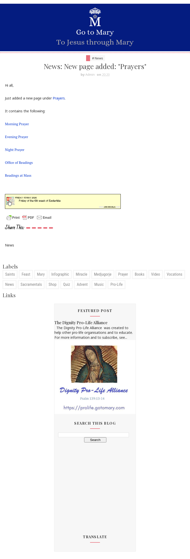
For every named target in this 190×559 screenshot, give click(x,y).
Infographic (60, 274)
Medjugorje (103, 274)
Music (99, 284)
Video (155, 274)
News (9, 284)
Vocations (174, 274)
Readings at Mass (18, 175)
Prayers (59, 98)
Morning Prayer (17, 124)
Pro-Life (116, 284)
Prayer (123, 274)
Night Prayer (14, 149)
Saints (10, 274)
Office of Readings (19, 162)
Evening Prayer (16, 136)
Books (139, 274)
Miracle (81, 274)
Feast (26, 274)
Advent (82, 284)
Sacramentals (31, 284)
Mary (41, 274)
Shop (52, 284)
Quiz (66, 284)
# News (97, 58)
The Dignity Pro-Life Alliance (80, 322)
